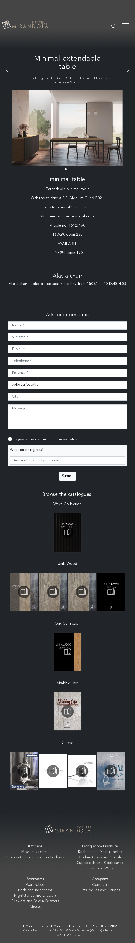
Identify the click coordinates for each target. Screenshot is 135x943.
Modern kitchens (35, 852)
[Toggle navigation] (125, 25)
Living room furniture (49, 78)
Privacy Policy (67, 439)
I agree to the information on (45, 439)
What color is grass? (27, 450)
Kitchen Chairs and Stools (100, 857)
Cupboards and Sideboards (100, 863)
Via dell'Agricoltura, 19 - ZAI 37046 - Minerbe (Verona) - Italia (67, 930)
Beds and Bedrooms (35, 890)
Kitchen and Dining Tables (82, 78)
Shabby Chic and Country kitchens (35, 857)
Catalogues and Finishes (100, 890)
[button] (66, 169)
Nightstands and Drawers (35, 896)
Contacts (99, 885)
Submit (67, 476)
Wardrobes (35, 885)
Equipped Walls (100, 868)
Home (28, 78)
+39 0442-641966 (67, 935)
